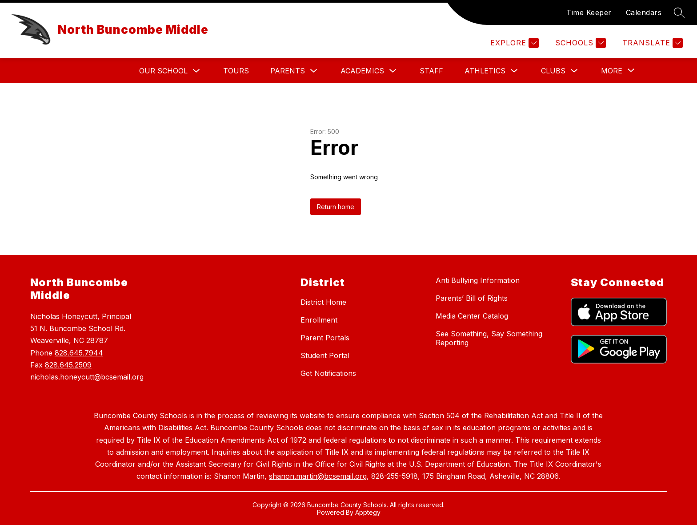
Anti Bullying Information (478, 280)
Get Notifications (328, 373)
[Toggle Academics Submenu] (393, 71)
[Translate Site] (651, 42)
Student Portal (324, 355)
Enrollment (318, 319)
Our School (163, 70)
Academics (362, 70)
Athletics (485, 70)
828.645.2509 (68, 364)
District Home (323, 302)
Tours (236, 70)
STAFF (431, 70)
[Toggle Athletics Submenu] (514, 71)
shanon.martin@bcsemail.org (318, 476)
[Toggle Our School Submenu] (196, 71)
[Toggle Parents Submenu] (313, 71)
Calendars (644, 12)
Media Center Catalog (472, 315)
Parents (287, 70)
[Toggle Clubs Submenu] (574, 71)
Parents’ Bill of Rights (472, 298)
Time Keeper (589, 12)
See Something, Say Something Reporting (489, 338)
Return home (335, 206)
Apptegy (368, 512)
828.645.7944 (79, 352)
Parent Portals (324, 337)
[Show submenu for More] (611, 70)
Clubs (553, 70)
